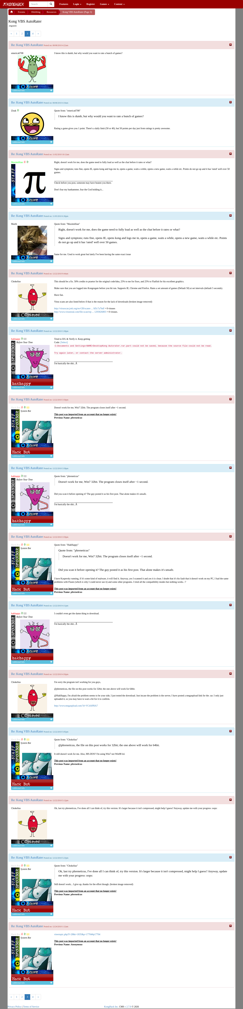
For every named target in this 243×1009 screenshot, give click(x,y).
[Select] (64, 342)
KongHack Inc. (111, 1006)
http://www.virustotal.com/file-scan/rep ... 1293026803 (80, 312)
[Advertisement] (122, 13)
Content (119, 4)
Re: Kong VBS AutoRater (27, 45)
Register (90, 4)
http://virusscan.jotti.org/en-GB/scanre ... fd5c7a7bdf (79, 308)
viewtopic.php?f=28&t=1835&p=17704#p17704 (77, 934)
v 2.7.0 (128, 1006)
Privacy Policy (14, 1006)
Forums (21, 12)
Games (104, 4)
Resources (51, 12)
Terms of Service (31, 1006)
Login (77, 4)
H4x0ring (35, 12)
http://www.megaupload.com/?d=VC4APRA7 (76, 705)
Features (63, 4)
